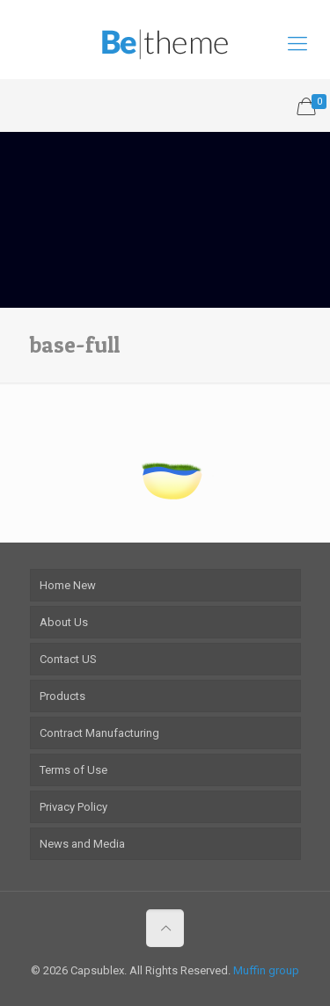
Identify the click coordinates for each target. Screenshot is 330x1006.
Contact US (68, 659)
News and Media (82, 843)
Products (62, 696)
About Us (64, 622)
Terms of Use (73, 769)
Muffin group (266, 970)
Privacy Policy (73, 806)
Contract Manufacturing (99, 733)
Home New (68, 585)
